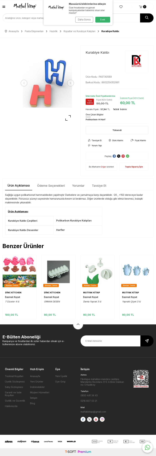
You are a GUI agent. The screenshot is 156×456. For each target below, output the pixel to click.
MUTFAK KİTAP (91, 292)
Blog (32, 403)
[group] (47, 83)
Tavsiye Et (95, 140)
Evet (102, 19)
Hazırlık (54, 31)
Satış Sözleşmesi (14, 387)
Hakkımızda (11, 406)
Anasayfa (12, 31)
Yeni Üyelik (61, 376)
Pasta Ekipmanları (34, 31)
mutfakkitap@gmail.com (93, 411)
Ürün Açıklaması (19, 185)
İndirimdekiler (37, 387)
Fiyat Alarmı (138, 140)
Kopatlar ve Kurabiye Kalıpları (79, 31)
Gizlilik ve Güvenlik (15, 400)
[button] (24, 83)
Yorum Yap (95, 145)
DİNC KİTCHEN (13, 292)
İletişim (33, 397)
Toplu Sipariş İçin (134, 166)
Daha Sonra (84, 19)
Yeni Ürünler (36, 381)
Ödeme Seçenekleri (51, 185)
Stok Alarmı (116, 140)
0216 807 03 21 (89, 400)
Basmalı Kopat (12, 297)
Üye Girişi (60, 381)
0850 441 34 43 (89, 395)
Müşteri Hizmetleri (39, 392)
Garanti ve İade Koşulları (13, 394)
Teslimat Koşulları (14, 376)
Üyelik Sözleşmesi (15, 381)
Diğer (103, 166)
